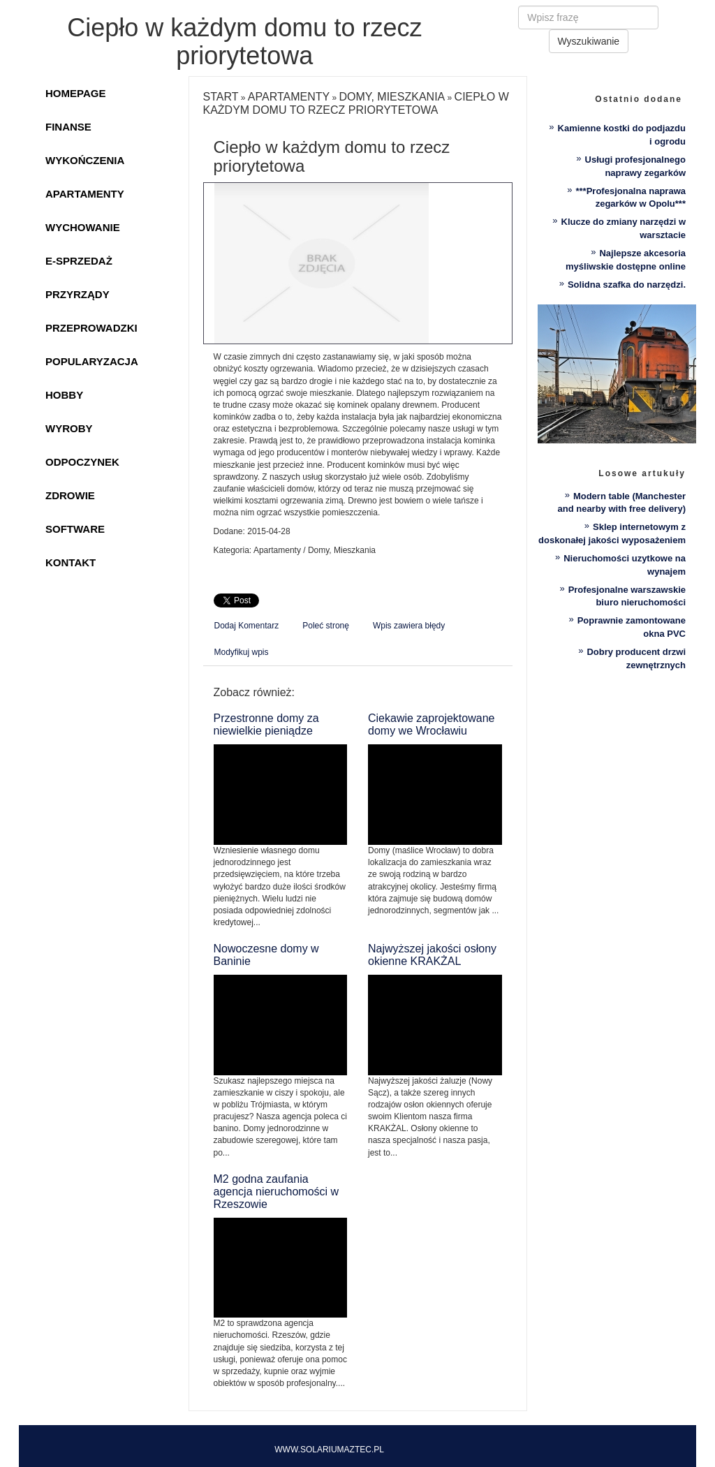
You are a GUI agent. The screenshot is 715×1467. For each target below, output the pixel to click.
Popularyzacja (91, 361)
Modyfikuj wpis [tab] (241, 652)
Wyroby (69, 428)
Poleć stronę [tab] (325, 626)
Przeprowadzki (91, 328)
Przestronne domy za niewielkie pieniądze (266, 724)
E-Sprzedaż (78, 261)
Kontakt (70, 562)
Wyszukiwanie (589, 41)
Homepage (75, 93)
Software (75, 529)
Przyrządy (77, 294)
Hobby (64, 395)
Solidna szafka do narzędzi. (627, 284)
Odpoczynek (82, 462)
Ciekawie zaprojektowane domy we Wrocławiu (431, 724)
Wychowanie (82, 227)
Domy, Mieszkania (392, 97)
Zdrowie (70, 495)
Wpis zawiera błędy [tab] (409, 626)
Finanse (68, 127)
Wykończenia (84, 160)
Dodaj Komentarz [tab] (246, 626)
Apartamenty (84, 194)
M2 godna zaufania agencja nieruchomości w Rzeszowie (276, 1191)
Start (221, 97)
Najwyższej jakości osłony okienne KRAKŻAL (432, 955)
